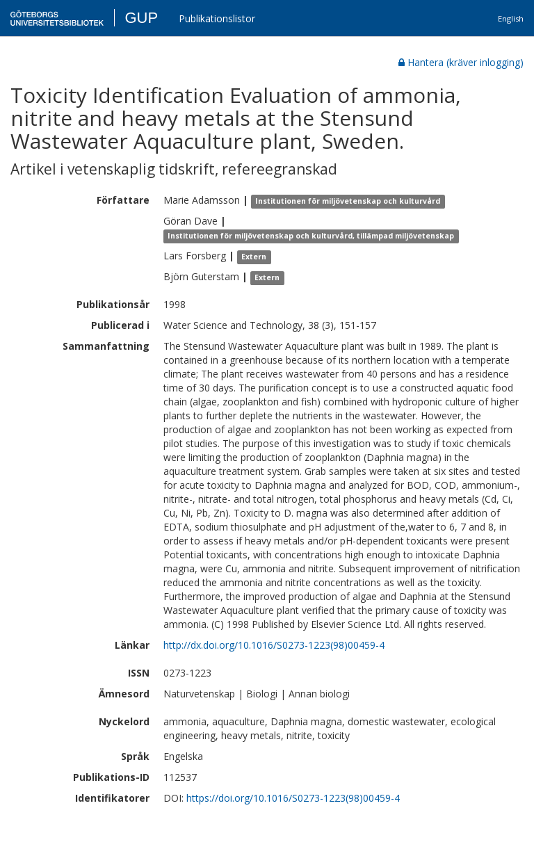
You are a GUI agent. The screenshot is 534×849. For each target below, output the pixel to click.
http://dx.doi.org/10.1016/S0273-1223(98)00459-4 (274, 645)
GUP (141, 17)
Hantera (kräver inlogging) (461, 62)
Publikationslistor (217, 18)
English (511, 18)
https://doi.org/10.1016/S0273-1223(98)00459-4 (293, 797)
